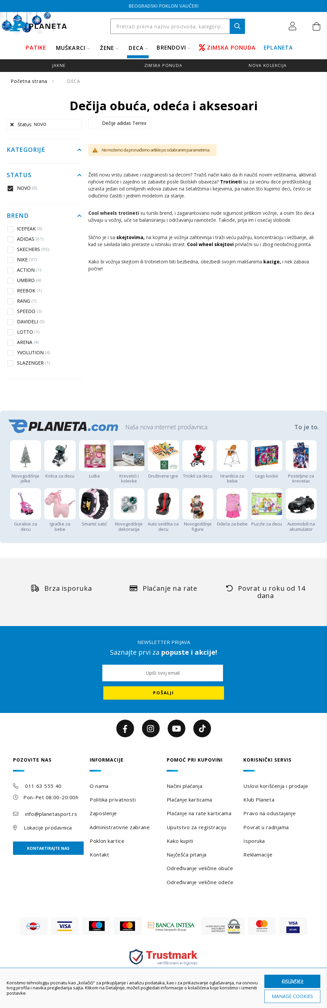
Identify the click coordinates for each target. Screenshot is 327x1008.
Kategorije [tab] (26, 150)
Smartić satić (94, 521)
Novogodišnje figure (197, 524)
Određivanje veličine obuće (200, 868)
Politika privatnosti (113, 799)
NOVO (22, 188)
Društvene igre (163, 473)
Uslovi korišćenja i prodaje (275, 786)
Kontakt (99, 854)
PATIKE (36, 47)
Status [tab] (19, 175)
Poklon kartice (107, 841)
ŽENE (107, 48)
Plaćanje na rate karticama (199, 813)
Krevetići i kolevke (128, 476)
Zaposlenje (103, 813)
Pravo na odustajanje (269, 813)
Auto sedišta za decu (163, 524)
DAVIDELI (26, 322)
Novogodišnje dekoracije (128, 524)
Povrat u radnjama (266, 827)
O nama (99, 786)
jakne (59, 65)
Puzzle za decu (266, 521)
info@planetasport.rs (51, 814)
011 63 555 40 (43, 786)
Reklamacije (257, 854)
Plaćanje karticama (189, 799)
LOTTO (23, 332)
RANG (22, 301)
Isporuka (254, 841)
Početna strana (30, 81)
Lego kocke (266, 473)
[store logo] (37, 26)
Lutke (94, 473)
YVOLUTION (28, 353)
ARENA (23, 342)
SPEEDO (24, 311)
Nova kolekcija (268, 65)
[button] (294, 26)
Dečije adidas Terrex (124, 123)
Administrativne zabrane (120, 827)
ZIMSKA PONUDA (227, 47)
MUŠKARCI (71, 48)
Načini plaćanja (184, 786)
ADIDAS (25, 239)
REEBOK (24, 291)
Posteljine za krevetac (301, 476)
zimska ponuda (163, 65)
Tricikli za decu (197, 473)
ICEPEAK (24, 229)
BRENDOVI (171, 47)
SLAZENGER (28, 363)
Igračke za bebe (59, 524)
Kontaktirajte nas (48, 848)
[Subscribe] (163, 693)
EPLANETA (278, 47)
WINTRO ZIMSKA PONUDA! (163, 6)
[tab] (48, 764)
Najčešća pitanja (187, 854)
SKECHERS (28, 249)
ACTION (24, 270)
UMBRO (24, 280)
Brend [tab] (18, 215)
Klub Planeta (258, 799)
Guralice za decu (25, 524)
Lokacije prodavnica (48, 827)
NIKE (22, 260)
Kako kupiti (180, 841)
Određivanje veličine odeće (200, 882)
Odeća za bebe (232, 521)
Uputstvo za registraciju (196, 827)
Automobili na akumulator (301, 524)
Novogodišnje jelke (25, 476)
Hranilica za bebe (232, 476)
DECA (136, 48)
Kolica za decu (59, 473)
